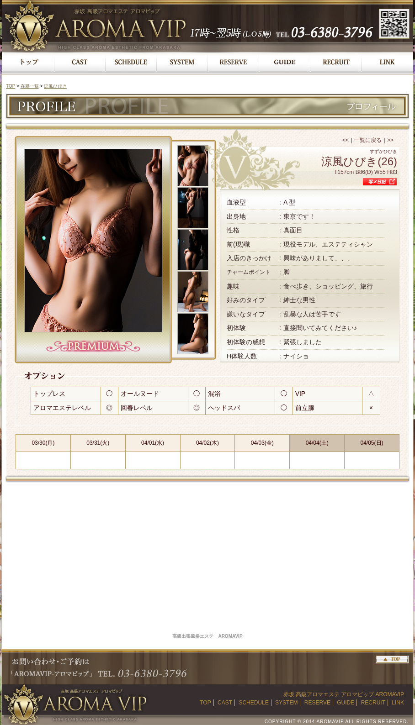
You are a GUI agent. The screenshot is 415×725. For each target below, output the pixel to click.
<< (345, 140)
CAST (225, 702)
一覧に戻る (368, 140)
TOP (10, 86)
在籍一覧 (30, 86)
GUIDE (345, 702)
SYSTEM (286, 702)
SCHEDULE (253, 702)
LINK (398, 702)
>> (390, 140)
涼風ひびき (55, 86)
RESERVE (317, 702)
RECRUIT (373, 702)
